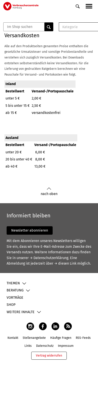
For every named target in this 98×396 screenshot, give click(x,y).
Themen (13, 283)
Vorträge (15, 297)
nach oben (49, 191)
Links (28, 346)
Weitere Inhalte (21, 312)
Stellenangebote (34, 338)
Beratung (15, 290)
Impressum (66, 346)
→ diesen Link (65, 263)
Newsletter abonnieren (29, 230)
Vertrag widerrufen (49, 355)
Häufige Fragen (60, 338)
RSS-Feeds (83, 338)
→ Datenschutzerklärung (49, 258)
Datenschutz (45, 346)
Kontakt (12, 338)
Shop (11, 304)
